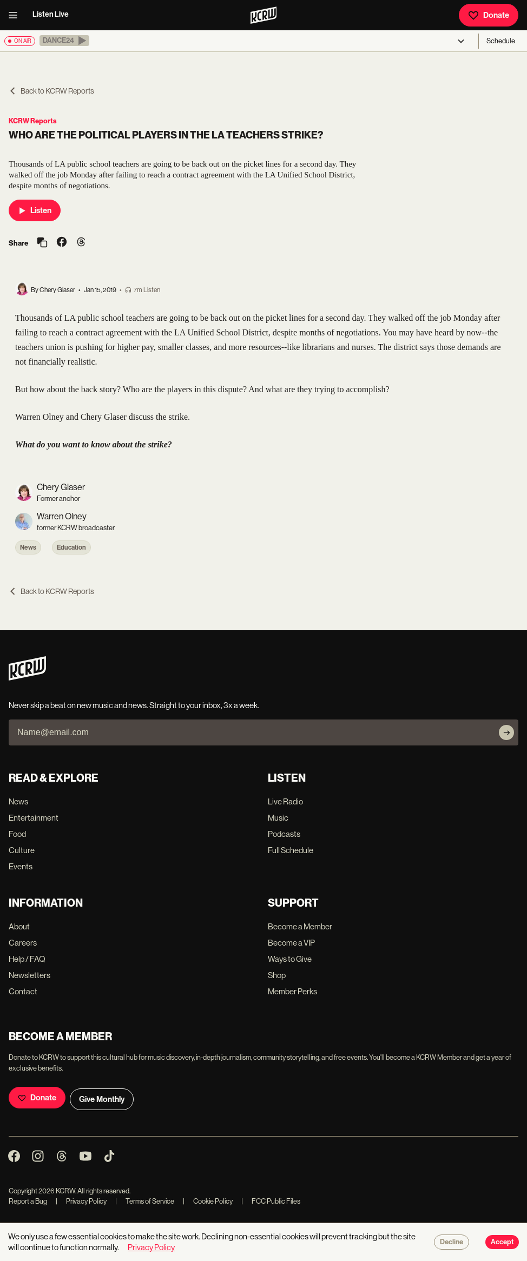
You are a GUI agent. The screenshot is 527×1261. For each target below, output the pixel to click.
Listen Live (50, 14)
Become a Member (300, 926)
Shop (277, 975)
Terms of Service (144, 1201)
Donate (488, 15)
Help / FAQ (27, 958)
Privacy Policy (81, 1201)
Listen (34, 210)
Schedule (500, 41)
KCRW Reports (33, 121)
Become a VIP (291, 942)
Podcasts (284, 834)
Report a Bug (28, 1201)
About (19, 926)
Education (71, 547)
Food (17, 834)
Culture (22, 850)
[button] (64, 40)
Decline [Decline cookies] (451, 1242)
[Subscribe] (506, 732)
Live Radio (285, 801)
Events (20, 866)
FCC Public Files (270, 1201)
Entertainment (33, 817)
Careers (23, 942)
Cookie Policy (208, 1201)
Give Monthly (101, 1099)
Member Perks (292, 991)
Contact (23, 991)
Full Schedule (290, 850)
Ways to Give (290, 958)
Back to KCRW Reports (51, 91)
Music (278, 817)
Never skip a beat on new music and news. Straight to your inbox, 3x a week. (134, 705)
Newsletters (29, 975)
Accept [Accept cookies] (502, 1242)
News (28, 547)
